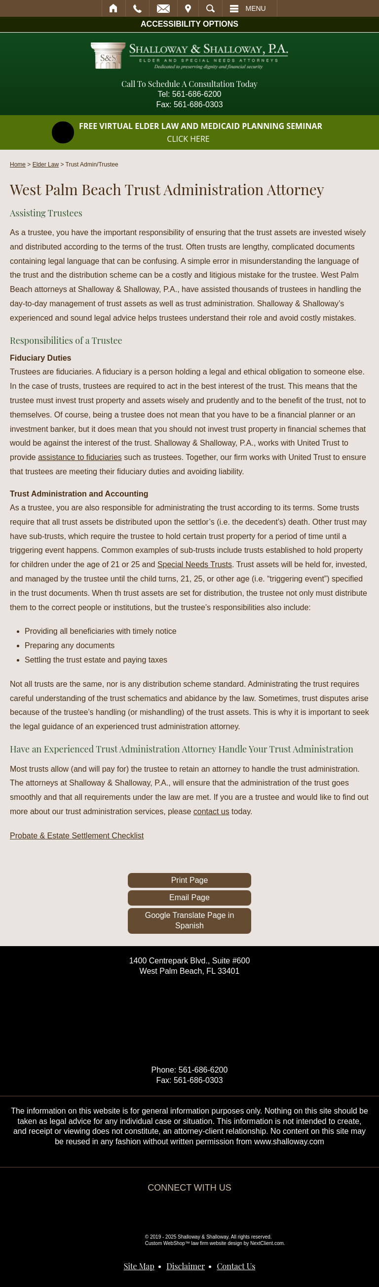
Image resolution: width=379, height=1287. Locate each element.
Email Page (189, 897)
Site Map (139, 1266)
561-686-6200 (197, 94)
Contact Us (236, 1266)
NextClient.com (267, 1243)
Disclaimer (185, 1266)
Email (163, 8)
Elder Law (46, 164)
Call (137, 8)
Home (113, 8)
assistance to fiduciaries (80, 457)
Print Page (189, 880)
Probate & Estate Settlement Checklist (77, 835)
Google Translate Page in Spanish (189, 920)
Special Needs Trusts (194, 564)
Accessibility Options (189, 24)
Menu (256, 8)
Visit (188, 8)
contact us (211, 811)
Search (210, 8)
